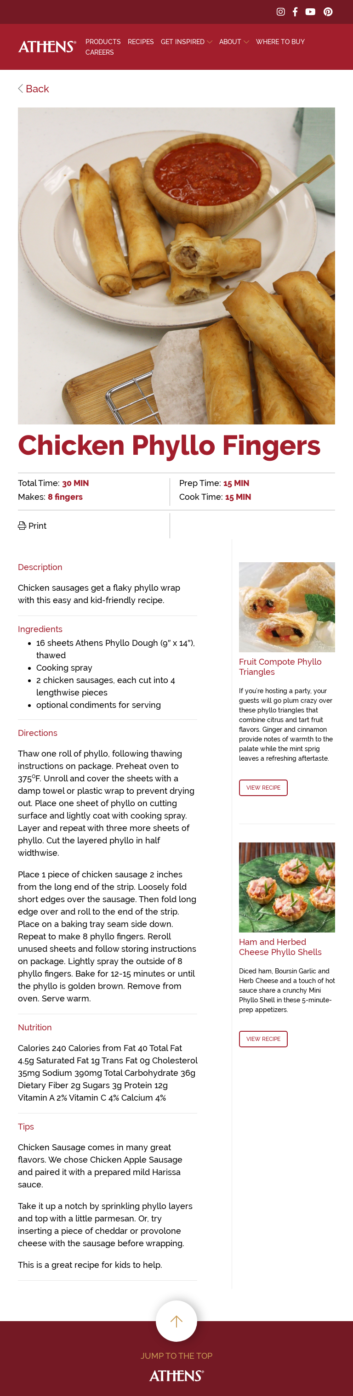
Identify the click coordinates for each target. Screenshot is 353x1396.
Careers (99, 52)
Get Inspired (183, 41)
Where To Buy (280, 41)
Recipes (141, 41)
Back (33, 89)
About (230, 41)
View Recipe (263, 788)
